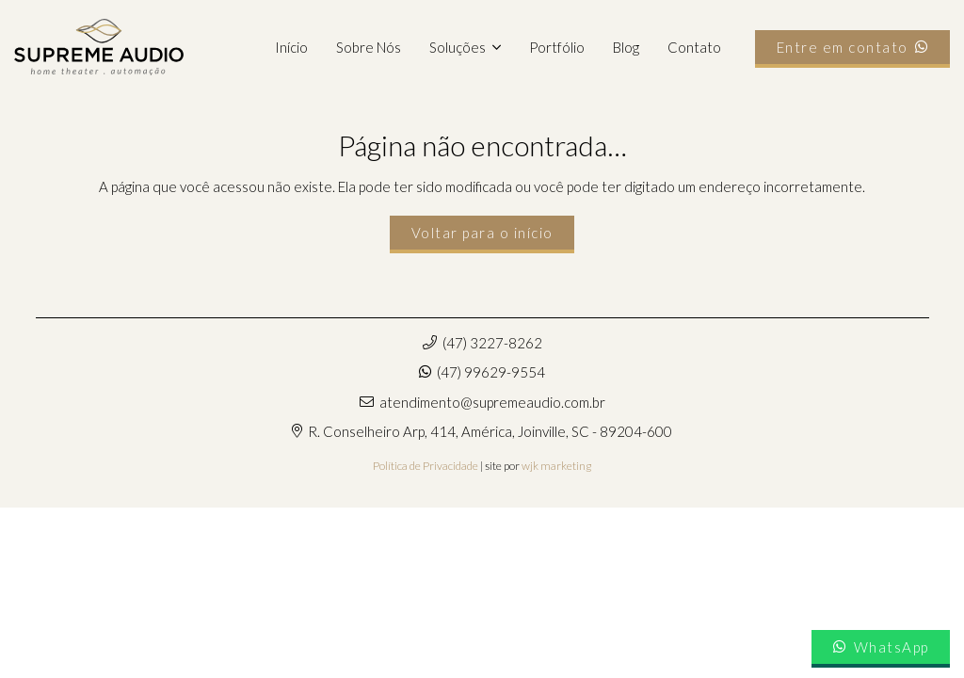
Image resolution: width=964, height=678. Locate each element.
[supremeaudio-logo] (99, 47)
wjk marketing (556, 466)
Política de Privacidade (425, 466)
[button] (493, 47)
